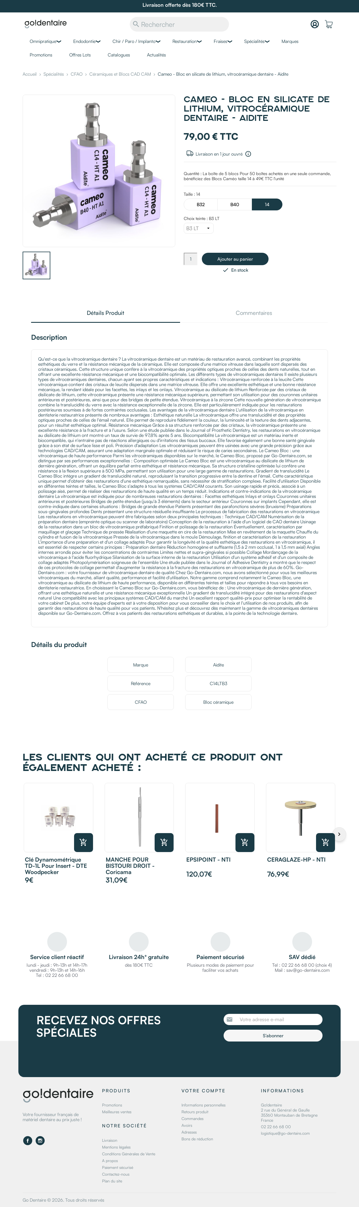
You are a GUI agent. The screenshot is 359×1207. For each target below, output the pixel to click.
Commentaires (254, 313)
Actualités (156, 55)
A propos (110, 1160)
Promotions (41, 55)
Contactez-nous (115, 1174)
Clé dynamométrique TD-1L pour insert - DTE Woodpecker (56, 865)
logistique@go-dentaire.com (285, 1133)
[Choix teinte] (199, 228)
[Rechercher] (179, 24)
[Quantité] (190, 259)
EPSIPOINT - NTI (208, 859)
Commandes (192, 1118)
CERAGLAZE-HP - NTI (296, 859)
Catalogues (119, 55)
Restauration (184, 41)
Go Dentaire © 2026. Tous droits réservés (63, 1200)
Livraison (109, 1140)
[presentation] (271, 1057)
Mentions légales (116, 1147)
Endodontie (84, 41)
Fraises (220, 41)
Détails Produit (105, 313)
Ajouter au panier (235, 259)
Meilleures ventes (116, 1111)
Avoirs (186, 1125)
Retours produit (194, 1111)
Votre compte (203, 1090)
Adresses (189, 1132)
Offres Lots (80, 55)
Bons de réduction (197, 1138)
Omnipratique (43, 41)
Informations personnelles (203, 1105)
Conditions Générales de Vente (128, 1153)
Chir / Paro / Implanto (134, 41)
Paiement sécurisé (117, 1167)
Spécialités (254, 41)
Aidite (218, 665)
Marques (290, 41)
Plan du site (112, 1180)
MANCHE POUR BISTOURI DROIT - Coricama (130, 865)
